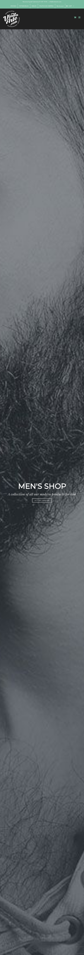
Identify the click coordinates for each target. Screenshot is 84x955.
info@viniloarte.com (55, 2)
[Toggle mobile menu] (79, 17)
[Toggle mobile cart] (75, 17)
